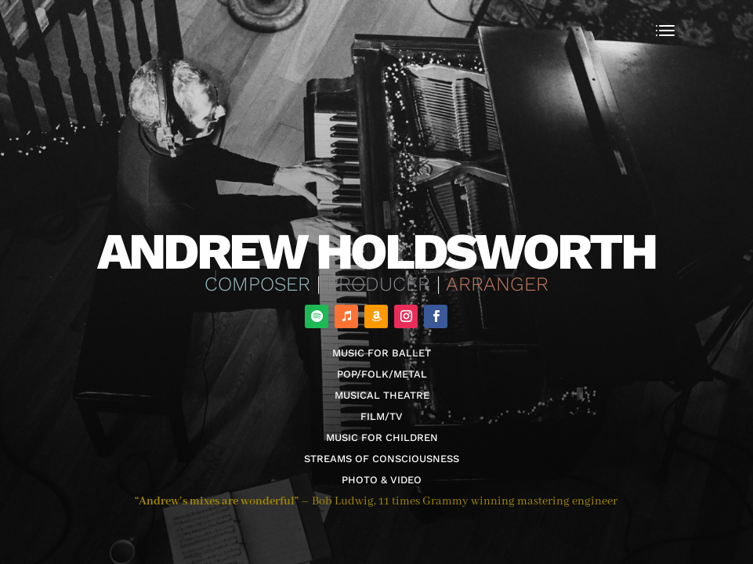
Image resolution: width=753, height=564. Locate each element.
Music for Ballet (381, 353)
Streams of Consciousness (381, 459)
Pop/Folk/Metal (382, 374)
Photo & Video (382, 480)
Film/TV (381, 416)
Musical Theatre (382, 395)
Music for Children (382, 437)
